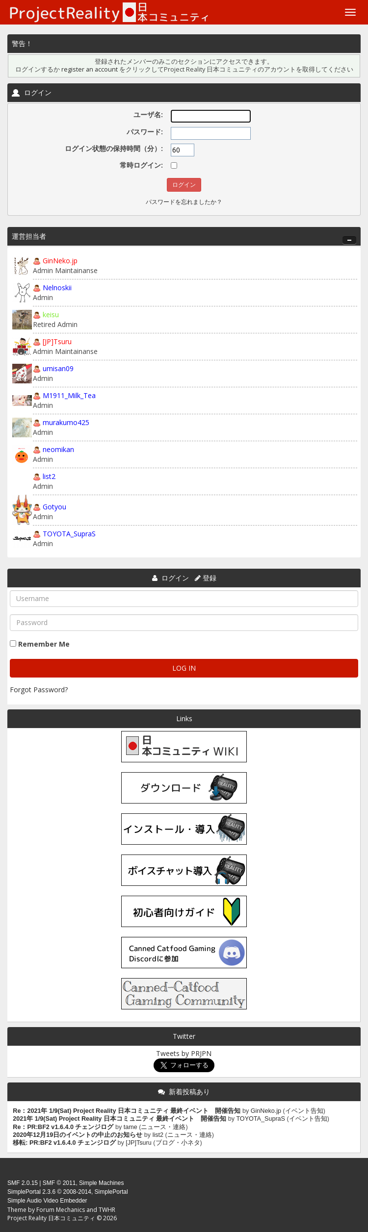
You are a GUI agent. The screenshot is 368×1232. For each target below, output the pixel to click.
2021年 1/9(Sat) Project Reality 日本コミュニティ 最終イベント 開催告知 (119, 1118)
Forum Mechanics (60, 1210)
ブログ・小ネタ (178, 1142)
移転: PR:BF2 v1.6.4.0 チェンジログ (64, 1142)
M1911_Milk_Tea (69, 395)
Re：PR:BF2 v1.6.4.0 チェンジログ (63, 1127)
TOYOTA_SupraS (69, 533)
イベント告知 (304, 1110)
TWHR (107, 1210)
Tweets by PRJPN (183, 1053)
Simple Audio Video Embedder (47, 1200)
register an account (89, 69)
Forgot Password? (39, 689)
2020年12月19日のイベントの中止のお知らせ (77, 1134)
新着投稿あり (189, 1091)
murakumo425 (66, 422)
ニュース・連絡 (163, 1127)
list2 (49, 476)
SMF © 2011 (59, 1183)
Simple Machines (101, 1183)
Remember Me (44, 644)
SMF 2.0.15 (22, 1183)
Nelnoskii (57, 287)
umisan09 (58, 368)
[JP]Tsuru (57, 341)
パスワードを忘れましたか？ (184, 202)
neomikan (58, 449)
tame (130, 1127)
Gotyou (54, 506)
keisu (51, 314)
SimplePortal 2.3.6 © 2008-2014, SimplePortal (67, 1191)
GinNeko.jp (60, 260)
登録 (209, 577)
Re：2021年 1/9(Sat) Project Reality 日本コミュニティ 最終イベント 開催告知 (126, 1110)
